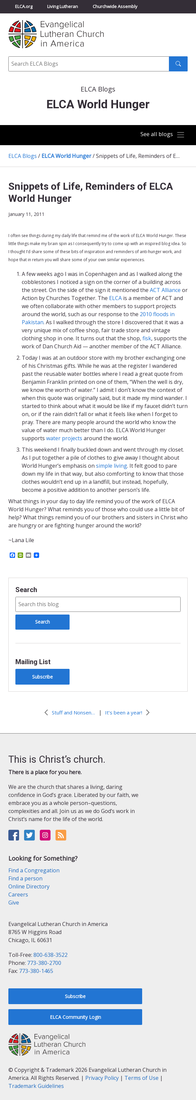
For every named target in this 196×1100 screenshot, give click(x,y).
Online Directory (29, 886)
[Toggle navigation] (162, 134)
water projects (64, 438)
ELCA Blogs (22, 156)
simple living (111, 465)
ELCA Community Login (75, 1017)
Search (26, 590)
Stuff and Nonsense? (73, 712)
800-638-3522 (50, 955)
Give (13, 902)
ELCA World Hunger (66, 156)
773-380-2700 (44, 963)
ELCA (115, 298)
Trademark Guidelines (36, 1086)
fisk (146, 338)
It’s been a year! (123, 712)
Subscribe (42, 677)
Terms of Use (141, 1078)
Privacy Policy (102, 1078)
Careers (18, 894)
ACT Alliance (165, 290)
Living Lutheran (62, 6)
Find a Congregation (34, 870)
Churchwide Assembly (115, 6)
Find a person (25, 878)
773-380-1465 (36, 971)
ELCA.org (23, 6)
